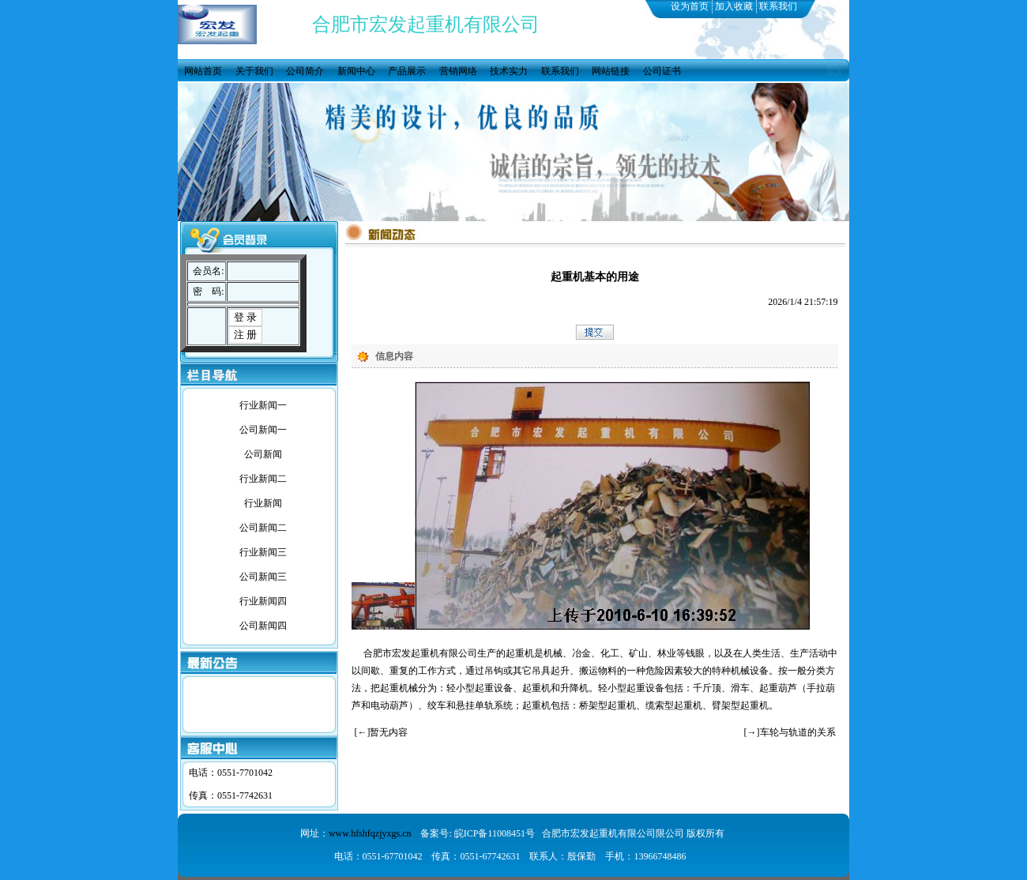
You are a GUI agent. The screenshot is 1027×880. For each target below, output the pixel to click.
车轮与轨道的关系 (798, 732)
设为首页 (690, 6)
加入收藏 (734, 6)
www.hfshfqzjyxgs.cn (370, 833)
